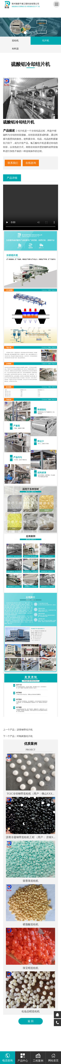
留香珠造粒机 (30, 880)
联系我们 (13, 163)
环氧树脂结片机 (25, 736)
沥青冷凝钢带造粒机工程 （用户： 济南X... (30, 837)
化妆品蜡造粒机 (30, 1011)
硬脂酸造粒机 (30, 924)
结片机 (45, 40)
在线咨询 (31, 163)
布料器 (15, 48)
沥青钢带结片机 (25, 729)
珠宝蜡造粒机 (30, 968)
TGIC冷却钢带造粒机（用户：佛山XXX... (30, 793)
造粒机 (15, 40)
